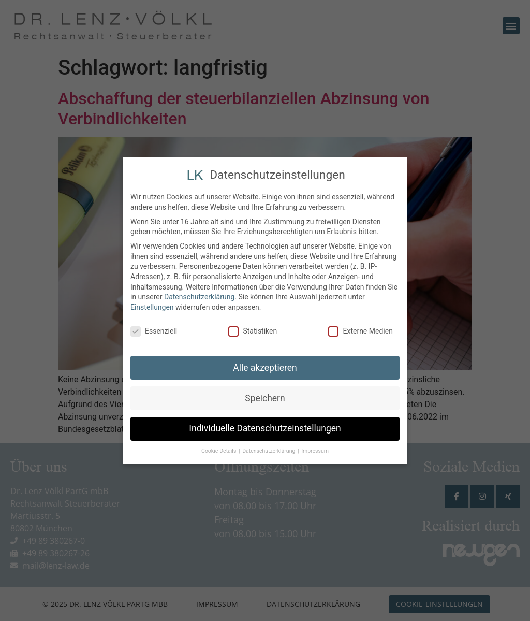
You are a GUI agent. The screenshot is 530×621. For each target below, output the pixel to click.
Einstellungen (152, 305)
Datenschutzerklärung (199, 295)
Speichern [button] (265, 396)
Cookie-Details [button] (219, 449)
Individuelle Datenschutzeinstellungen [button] (265, 427)
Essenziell (153, 329)
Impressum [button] (315, 449)
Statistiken (252, 329)
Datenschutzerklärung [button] (269, 449)
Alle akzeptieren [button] (265, 365)
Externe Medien (360, 329)
